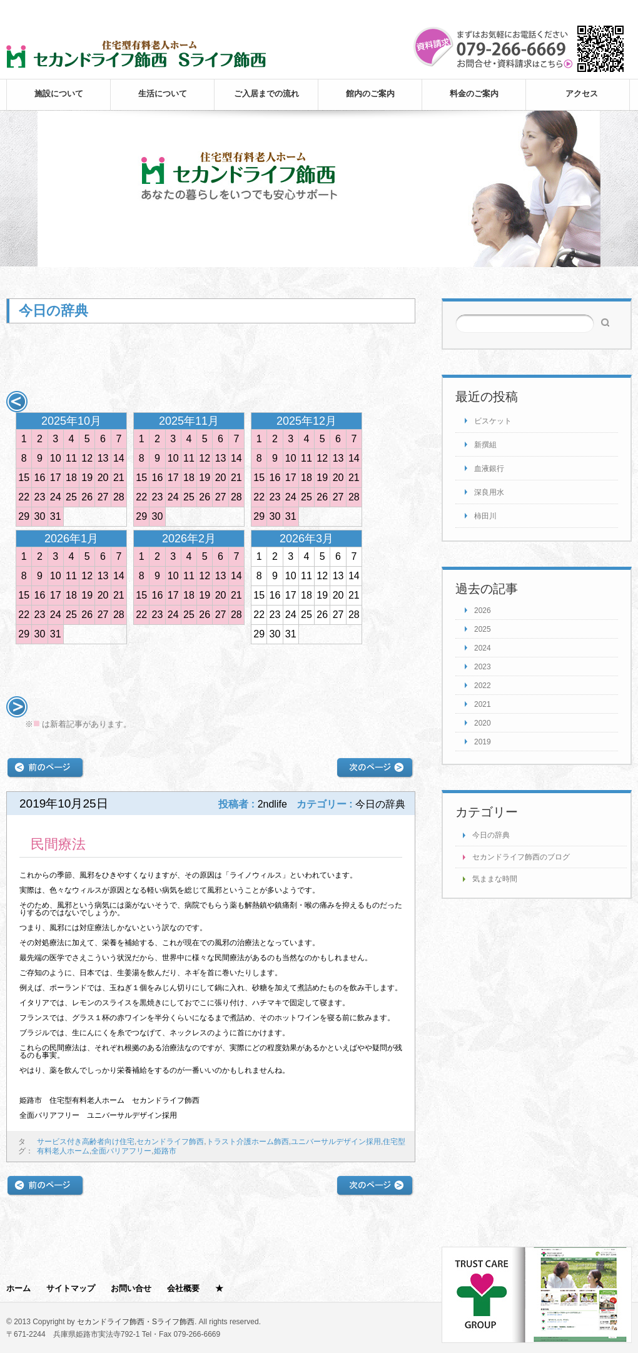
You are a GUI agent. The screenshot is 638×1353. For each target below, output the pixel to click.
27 (103, 497)
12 (87, 458)
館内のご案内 (370, 93)
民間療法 (58, 844)
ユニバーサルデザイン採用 (336, 1141)
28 (118, 497)
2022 (482, 685)
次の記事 (375, 768)
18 (71, 477)
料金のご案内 (474, 93)
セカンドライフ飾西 (170, 1141)
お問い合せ (131, 1288)
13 (103, 458)
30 (40, 516)
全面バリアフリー (121, 1151)
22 (23, 497)
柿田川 (485, 516)
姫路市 (165, 1151)
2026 (482, 610)
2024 (482, 648)
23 (40, 497)
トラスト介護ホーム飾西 (247, 1141)
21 (118, 477)
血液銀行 (489, 468)
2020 (482, 723)
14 (118, 458)
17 (55, 477)
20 (103, 477)
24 (55, 497)
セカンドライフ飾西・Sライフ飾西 (136, 1321)
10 (55, 458)
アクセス (581, 93)
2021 (482, 704)
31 (55, 516)
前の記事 (45, 768)
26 (87, 497)
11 (71, 458)
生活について (162, 93)
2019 (482, 742)
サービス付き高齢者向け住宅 (85, 1141)
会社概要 (183, 1288)
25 (71, 497)
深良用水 (489, 492)
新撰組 (485, 444)
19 (87, 477)
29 (23, 516)
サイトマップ (70, 1288)
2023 (482, 667)
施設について (58, 93)
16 (40, 477)
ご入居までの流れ (266, 93)
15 (23, 477)
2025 (482, 629)
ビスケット (493, 421)
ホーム (18, 1288)
